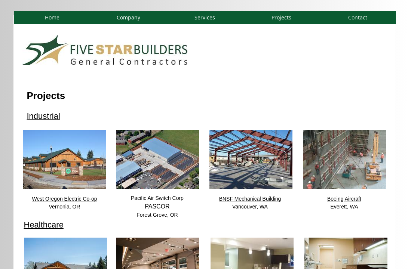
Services (204, 17)
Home (52, 17)
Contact (357, 17)
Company (128, 17)
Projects (281, 17)
